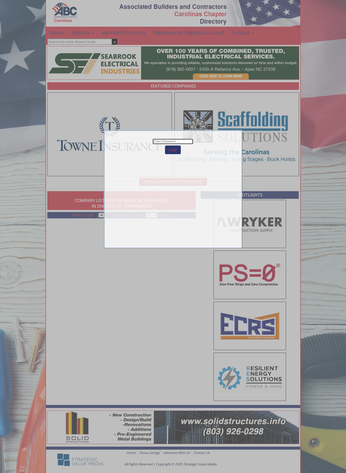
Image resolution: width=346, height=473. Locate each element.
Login (172, 149)
